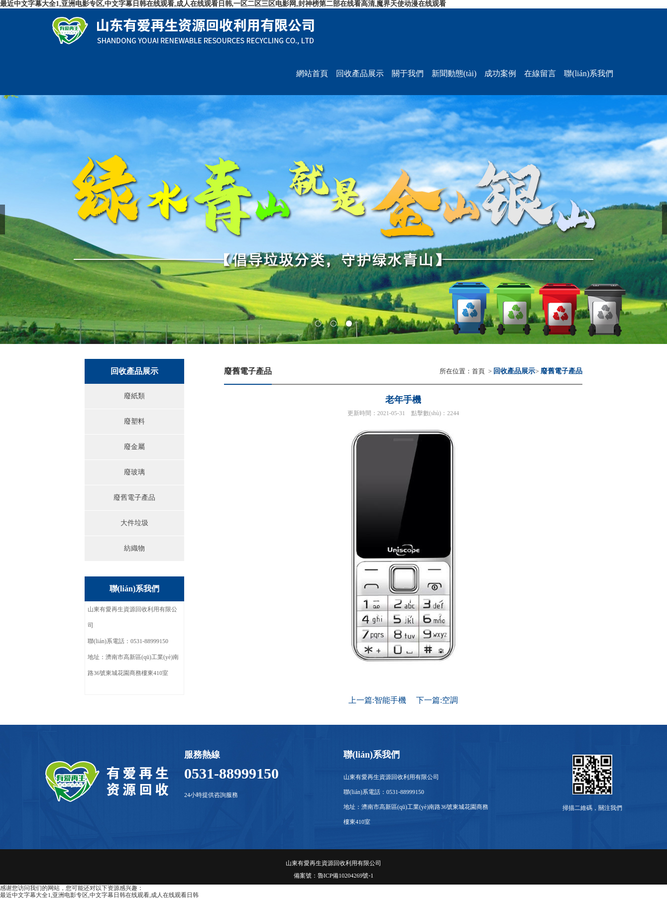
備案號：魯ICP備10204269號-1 (334, 875)
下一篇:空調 (437, 700)
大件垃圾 (134, 523)
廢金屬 (134, 446)
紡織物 (134, 548)
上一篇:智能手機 (377, 700)
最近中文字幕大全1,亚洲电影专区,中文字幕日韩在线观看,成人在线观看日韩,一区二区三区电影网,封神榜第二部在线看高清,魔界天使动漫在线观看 (223, 3)
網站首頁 (312, 73)
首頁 (478, 371)
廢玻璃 (134, 472)
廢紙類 (134, 396)
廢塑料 (134, 421)
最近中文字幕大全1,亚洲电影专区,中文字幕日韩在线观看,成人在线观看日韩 (99, 895)
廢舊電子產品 (134, 497)
